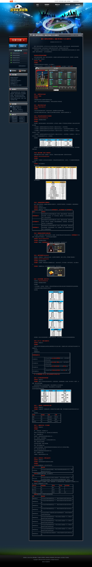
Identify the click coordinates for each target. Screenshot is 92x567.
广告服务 (39, 557)
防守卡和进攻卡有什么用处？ (16, 85)
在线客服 (68, 1)
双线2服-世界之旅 (16, 60)
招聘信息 (48, 557)
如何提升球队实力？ (14, 82)
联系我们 (43, 557)
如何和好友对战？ (14, 79)
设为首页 (56, 1)
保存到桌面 (61, 1)
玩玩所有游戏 (76, 1)
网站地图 (34, 557)
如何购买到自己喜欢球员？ (15, 80)
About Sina (30, 557)
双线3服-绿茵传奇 (16, 57)
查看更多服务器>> (22, 65)
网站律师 (52, 557)
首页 (76, 35)
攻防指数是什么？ (14, 83)
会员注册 (62, 557)
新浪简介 (25, 557)
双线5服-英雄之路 (16, 53)
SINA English (57, 557)
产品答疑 (67, 557)
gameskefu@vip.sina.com (18, 111)
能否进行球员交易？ (14, 77)
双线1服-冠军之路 (16, 62)
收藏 (65, 1)
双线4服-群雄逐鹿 (16, 55)
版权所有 (48, 561)
